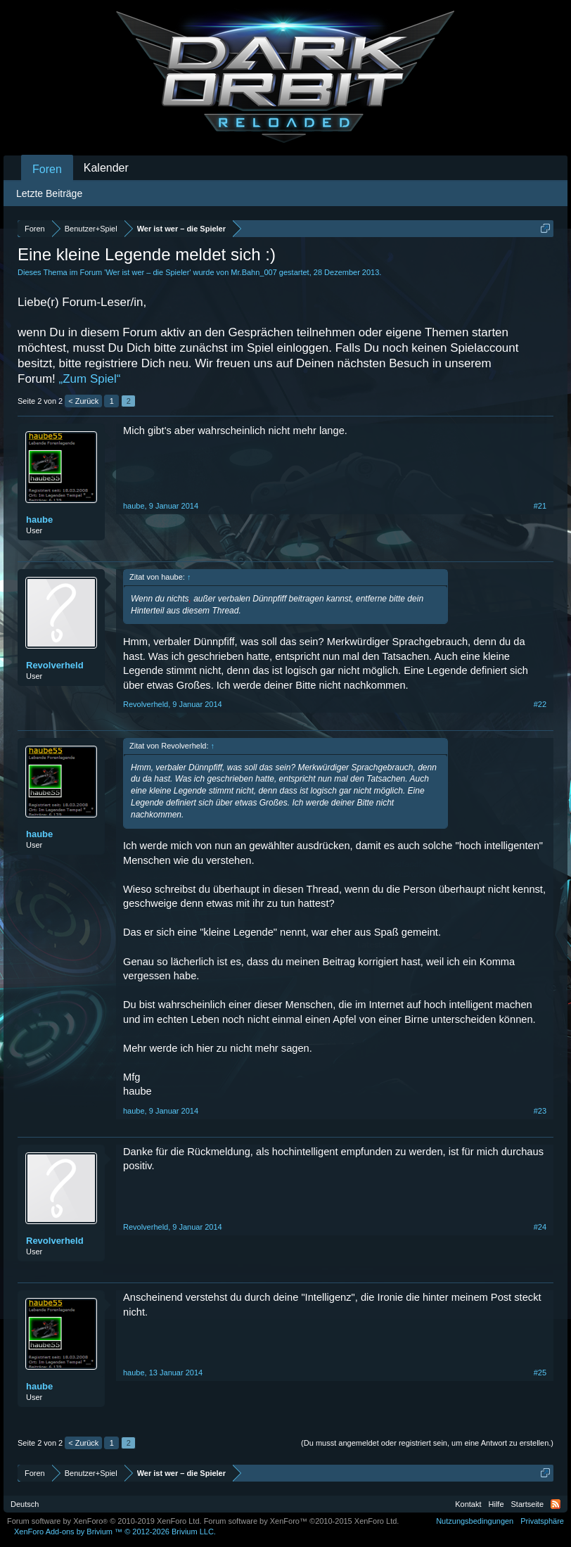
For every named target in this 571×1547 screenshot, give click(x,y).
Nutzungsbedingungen (474, 1521)
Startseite (527, 1504)
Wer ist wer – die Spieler (147, 272)
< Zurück (83, 401)
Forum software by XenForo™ (301, 1521)
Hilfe (496, 1504)
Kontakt (468, 1504)
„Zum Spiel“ (90, 379)
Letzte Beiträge (49, 193)
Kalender (106, 168)
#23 (540, 1111)
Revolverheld (55, 665)
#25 (540, 1372)
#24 (540, 1227)
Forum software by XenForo (104, 1521)
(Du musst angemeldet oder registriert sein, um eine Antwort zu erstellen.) (427, 1443)
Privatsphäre (542, 1521)
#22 (540, 704)
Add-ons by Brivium (115, 1531)
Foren (47, 169)
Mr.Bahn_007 (253, 272)
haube (39, 519)
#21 (540, 506)
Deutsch (25, 1504)
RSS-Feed (555, 1504)
